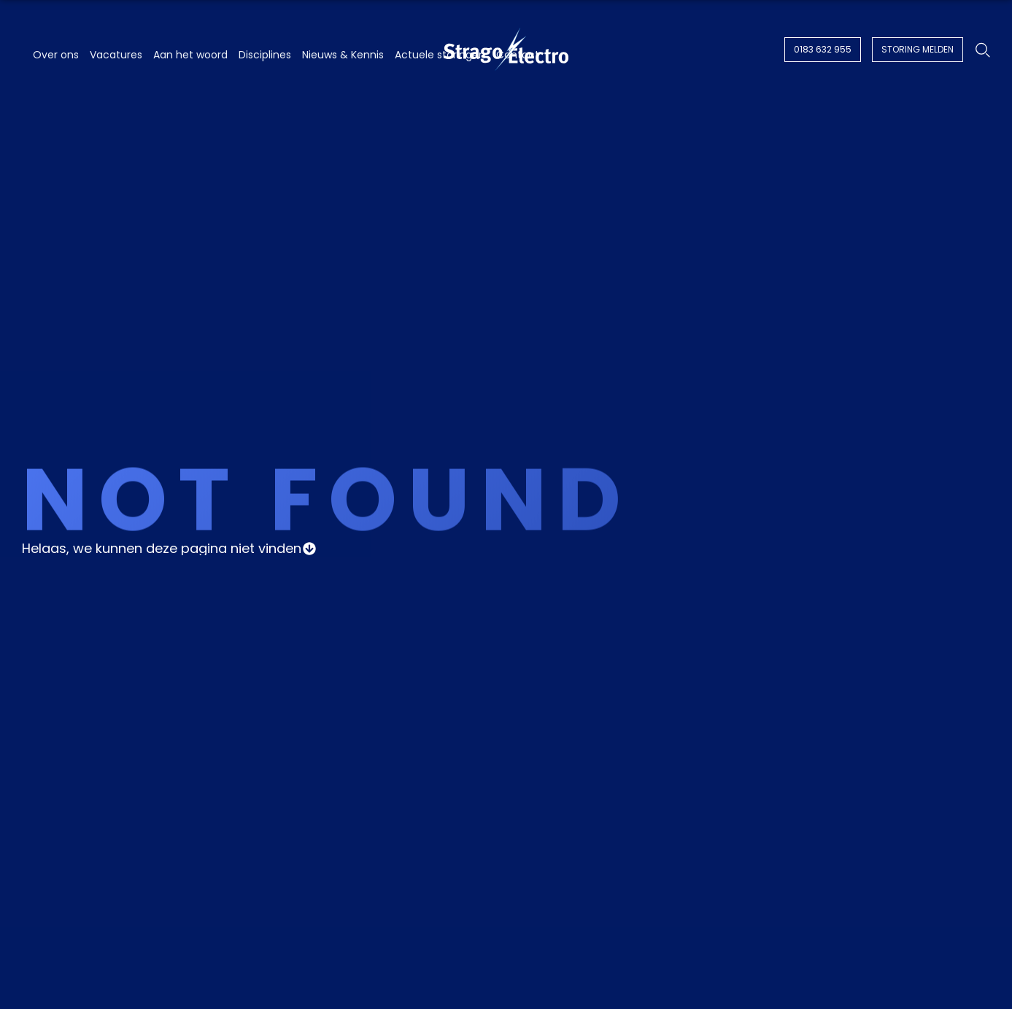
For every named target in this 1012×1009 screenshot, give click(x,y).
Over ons (56, 54)
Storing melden (917, 49)
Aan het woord (190, 54)
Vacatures (116, 54)
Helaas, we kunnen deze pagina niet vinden (161, 548)
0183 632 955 (822, 49)
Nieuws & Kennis (343, 54)
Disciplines (265, 54)
